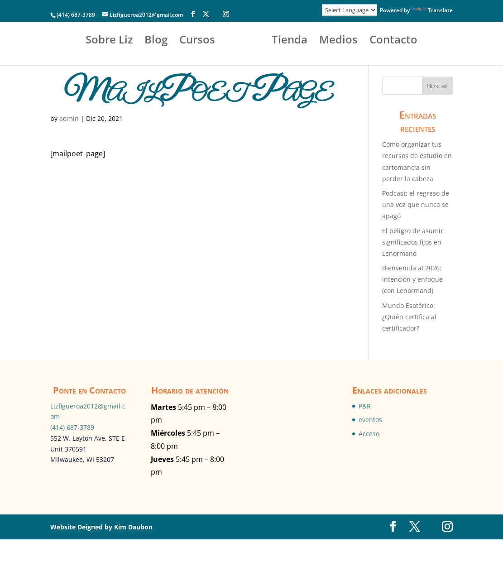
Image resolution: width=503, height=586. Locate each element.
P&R (365, 406)
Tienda (354, 41)
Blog (141, 41)
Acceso (369, 433)
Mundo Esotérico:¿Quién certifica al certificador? (409, 316)
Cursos (182, 41)
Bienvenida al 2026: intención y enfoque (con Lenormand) (412, 279)
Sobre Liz (94, 41)
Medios (403, 41)
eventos (370, 419)
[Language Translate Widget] (349, 10)
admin (69, 118)
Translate (432, 10)
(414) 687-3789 (72, 427)
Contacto (251, 70)
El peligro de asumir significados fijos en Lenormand (412, 242)
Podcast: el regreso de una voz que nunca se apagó (415, 204)
